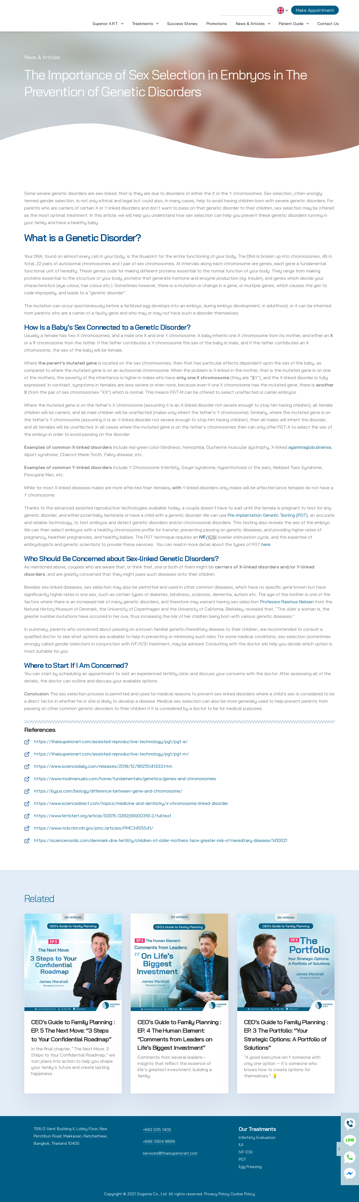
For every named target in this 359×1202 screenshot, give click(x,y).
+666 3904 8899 (159, 1141)
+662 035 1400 (157, 1129)
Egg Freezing (250, 1166)
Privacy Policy (216, 1193)
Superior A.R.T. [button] (105, 23)
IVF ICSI (245, 1152)
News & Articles (42, 57)
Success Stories (182, 23)
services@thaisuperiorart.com (170, 1153)
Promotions (216, 23)
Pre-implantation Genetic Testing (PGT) (268, 515)
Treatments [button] (142, 23)
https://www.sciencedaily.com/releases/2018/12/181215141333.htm (103, 766)
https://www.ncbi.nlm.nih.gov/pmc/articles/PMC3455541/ (93, 828)
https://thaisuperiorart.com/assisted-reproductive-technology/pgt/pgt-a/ (111, 741)
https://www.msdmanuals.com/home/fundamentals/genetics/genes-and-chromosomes (125, 778)
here (265, 544)
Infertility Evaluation (257, 1137)
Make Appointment (315, 10)
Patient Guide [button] (291, 23)
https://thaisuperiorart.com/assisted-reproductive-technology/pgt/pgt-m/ (111, 754)
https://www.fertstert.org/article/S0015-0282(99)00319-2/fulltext (102, 815)
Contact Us (328, 23)
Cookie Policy (243, 1193)
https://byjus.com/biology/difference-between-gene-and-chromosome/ (108, 791)
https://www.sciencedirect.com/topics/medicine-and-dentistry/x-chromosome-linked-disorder (131, 803)
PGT (242, 1159)
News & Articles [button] (250, 23)
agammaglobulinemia (309, 447)
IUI (241, 1144)
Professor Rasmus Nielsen (287, 601)
